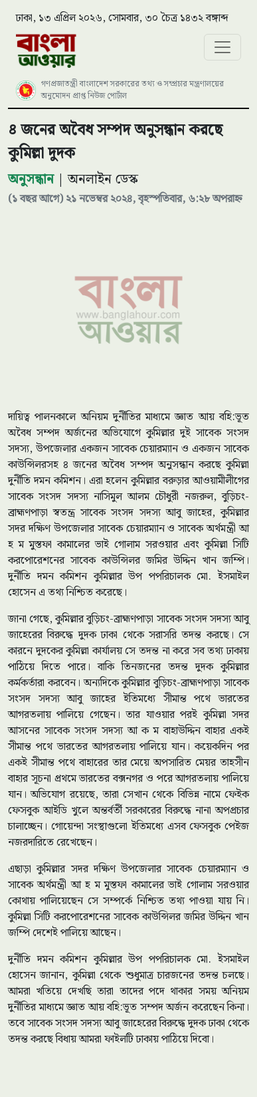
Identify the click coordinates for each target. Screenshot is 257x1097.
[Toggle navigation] (222, 47)
